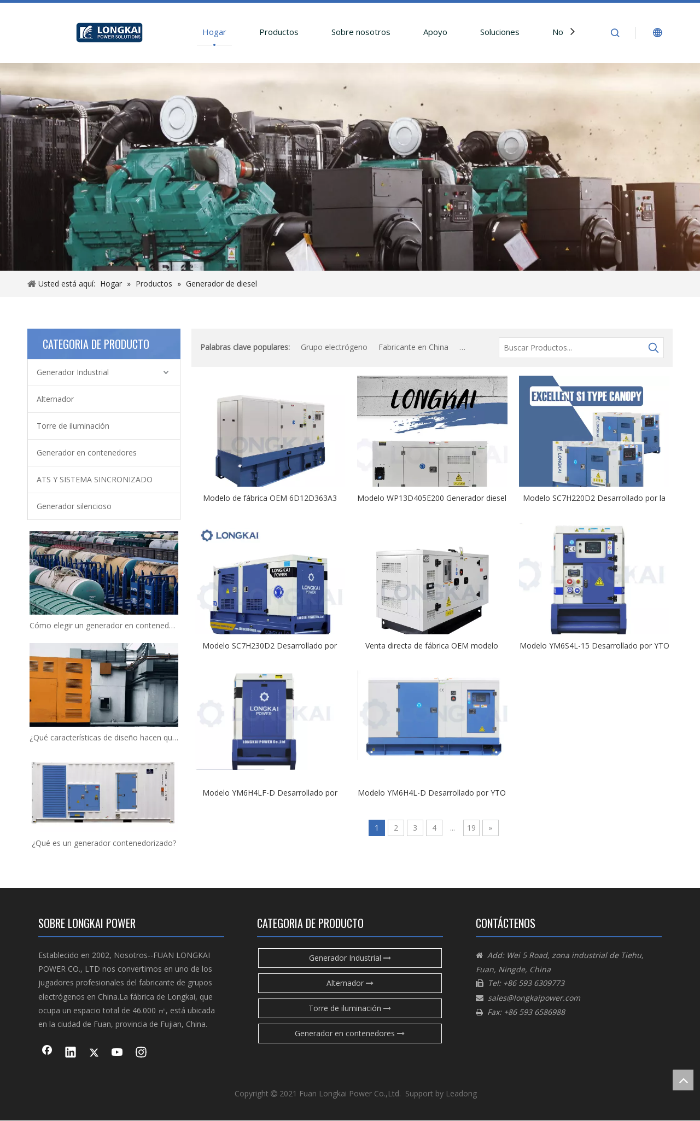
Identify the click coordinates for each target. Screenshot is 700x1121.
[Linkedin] (70, 1053)
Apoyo (435, 31)
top (683, 1080)
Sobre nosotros (360, 31)
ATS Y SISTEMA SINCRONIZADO (95, 479)
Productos (279, 31)
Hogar (214, 31)
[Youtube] (117, 1053)
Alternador (55, 399)
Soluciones (500, 31)
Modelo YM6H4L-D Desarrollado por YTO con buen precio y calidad (432, 792)
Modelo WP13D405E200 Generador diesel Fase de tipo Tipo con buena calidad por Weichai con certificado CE (431, 498)
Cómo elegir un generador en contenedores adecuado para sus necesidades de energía (104, 625)
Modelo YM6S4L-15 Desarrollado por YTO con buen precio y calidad (594, 645)
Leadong (461, 1093)
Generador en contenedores (87, 452)
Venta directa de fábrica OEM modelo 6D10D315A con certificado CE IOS (431, 645)
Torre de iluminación (73, 426)
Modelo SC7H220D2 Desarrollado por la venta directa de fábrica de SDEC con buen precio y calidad (594, 498)
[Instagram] (141, 1053)
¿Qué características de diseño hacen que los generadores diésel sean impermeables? (104, 737)
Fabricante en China (413, 347)
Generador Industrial (73, 372)
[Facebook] (47, 1053)
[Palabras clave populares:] (653, 348)
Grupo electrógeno (334, 347)
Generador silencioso (74, 506)
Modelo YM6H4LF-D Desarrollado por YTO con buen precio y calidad (269, 792)
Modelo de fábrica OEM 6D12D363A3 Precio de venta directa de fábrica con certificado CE (270, 498)
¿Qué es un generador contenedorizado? (104, 843)
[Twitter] (94, 1053)
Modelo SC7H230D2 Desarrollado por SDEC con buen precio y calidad (269, 645)
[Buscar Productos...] (571, 348)
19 (471, 827)
